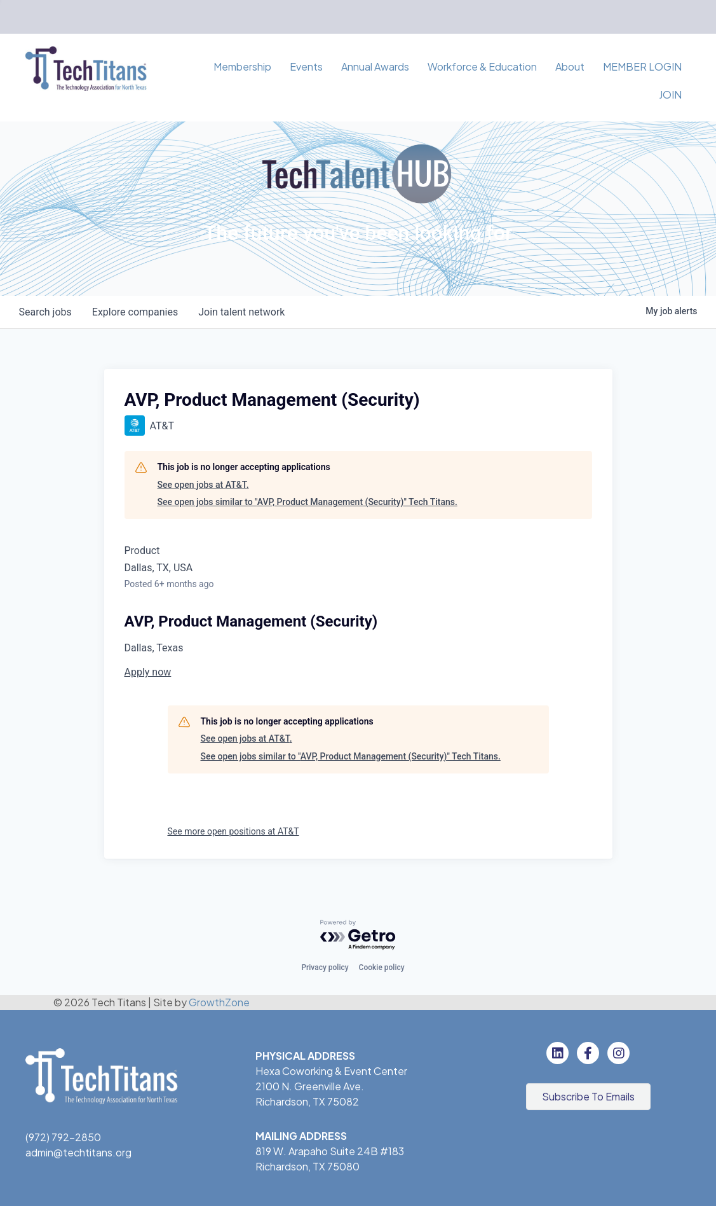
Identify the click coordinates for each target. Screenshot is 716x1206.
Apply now (148, 672)
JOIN (670, 94)
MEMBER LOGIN (642, 66)
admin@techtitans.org (78, 1154)
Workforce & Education (482, 66)
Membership (242, 66)
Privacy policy (324, 967)
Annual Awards (375, 66)
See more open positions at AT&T (233, 831)
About (569, 66)
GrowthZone (219, 1002)
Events (306, 66)
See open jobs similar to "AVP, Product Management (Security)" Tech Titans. (307, 502)
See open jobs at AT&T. (203, 485)
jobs (45, 312)
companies (135, 312)
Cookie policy (382, 967)
